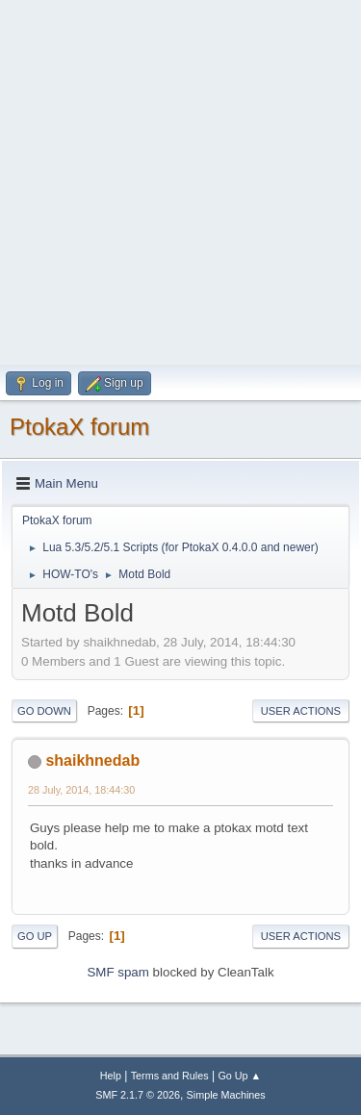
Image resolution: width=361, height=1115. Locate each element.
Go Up (34, 936)
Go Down (44, 711)
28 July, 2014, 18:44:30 (81, 790)
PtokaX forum (79, 427)
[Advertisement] (180, 180)
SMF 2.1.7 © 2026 (137, 1095)
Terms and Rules (170, 1075)
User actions (301, 711)
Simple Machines (226, 1095)
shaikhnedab (92, 760)
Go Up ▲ (239, 1075)
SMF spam (117, 972)
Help (110, 1075)
